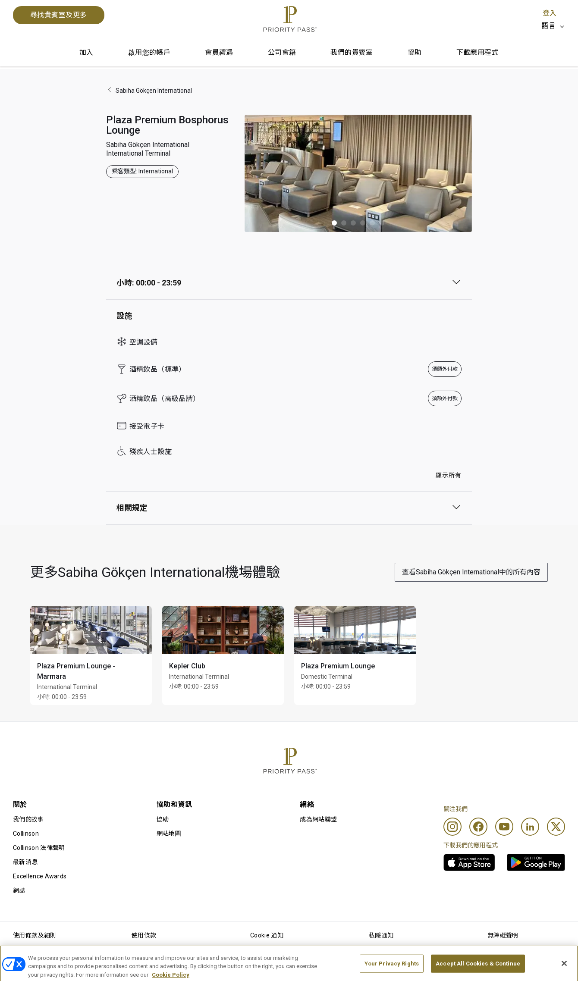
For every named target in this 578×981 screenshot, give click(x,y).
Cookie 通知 (266, 935)
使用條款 (144, 935)
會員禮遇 (219, 52)
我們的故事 (28, 819)
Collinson (26, 833)
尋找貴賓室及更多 (58, 15)
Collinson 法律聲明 (39, 847)
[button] (334, 223)
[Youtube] (504, 827)
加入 (86, 52)
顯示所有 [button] (449, 475)
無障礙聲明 (502, 935)
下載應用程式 (477, 52)
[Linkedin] (530, 827)
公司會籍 (282, 52)
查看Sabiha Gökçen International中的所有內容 (471, 572)
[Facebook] (478, 827)
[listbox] (553, 26)
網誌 (19, 890)
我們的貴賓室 (351, 52)
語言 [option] (548, 26)
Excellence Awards (39, 876)
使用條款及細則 (34, 935)
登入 (549, 13)
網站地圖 (169, 833)
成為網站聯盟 (318, 819)
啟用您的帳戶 (149, 52)
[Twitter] (556, 827)
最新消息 (25, 862)
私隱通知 (381, 935)
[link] (469, 862)
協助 (415, 52)
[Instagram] (452, 827)
